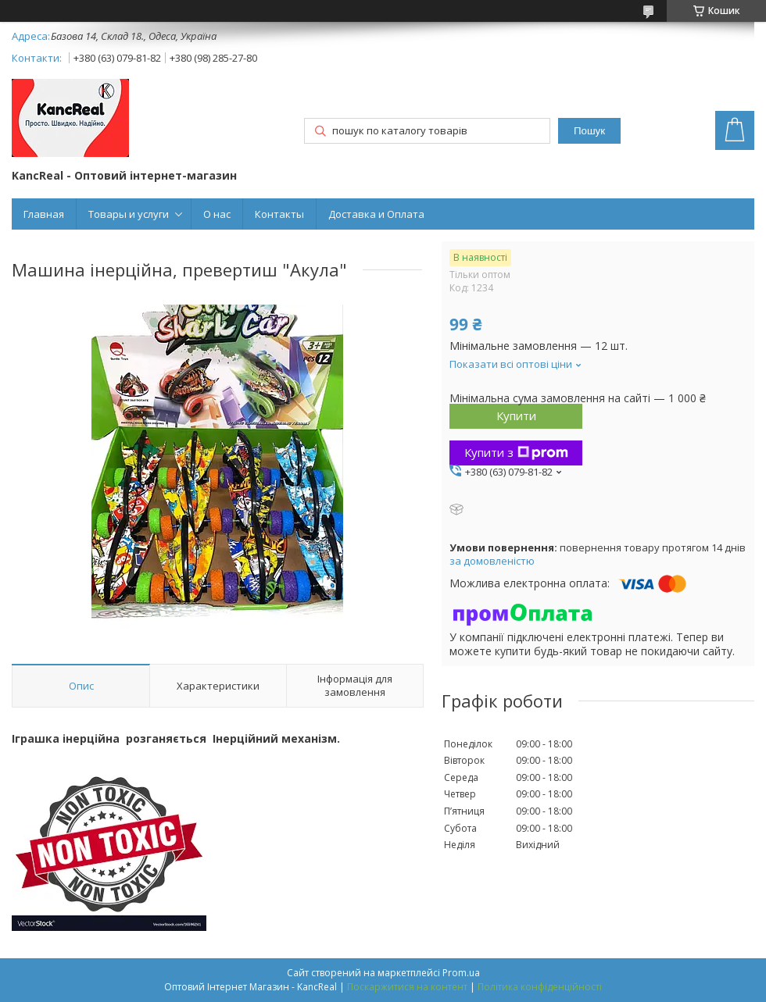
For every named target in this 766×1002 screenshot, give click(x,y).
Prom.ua (461, 972)
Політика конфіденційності (540, 986)
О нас (217, 214)
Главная (43, 214)
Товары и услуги (128, 214)
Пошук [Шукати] (589, 131)
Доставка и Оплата (376, 214)
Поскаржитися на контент (407, 986)
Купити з (516, 452)
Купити (516, 415)
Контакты (279, 214)
